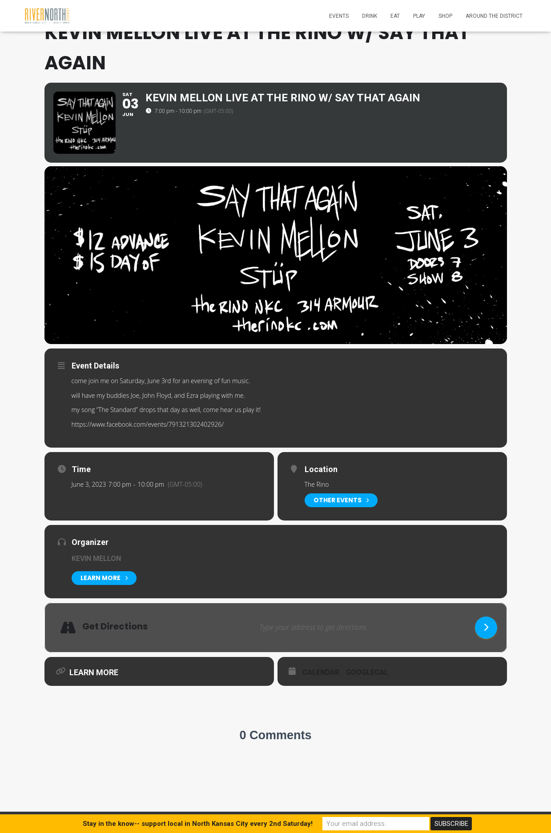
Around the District (494, 16)
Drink (369, 16)
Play (419, 16)
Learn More (104, 578)
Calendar (320, 672)
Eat (395, 16)
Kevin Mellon (96, 558)
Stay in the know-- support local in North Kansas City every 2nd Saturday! (198, 824)
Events (339, 16)
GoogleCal (367, 672)
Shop (445, 16)
